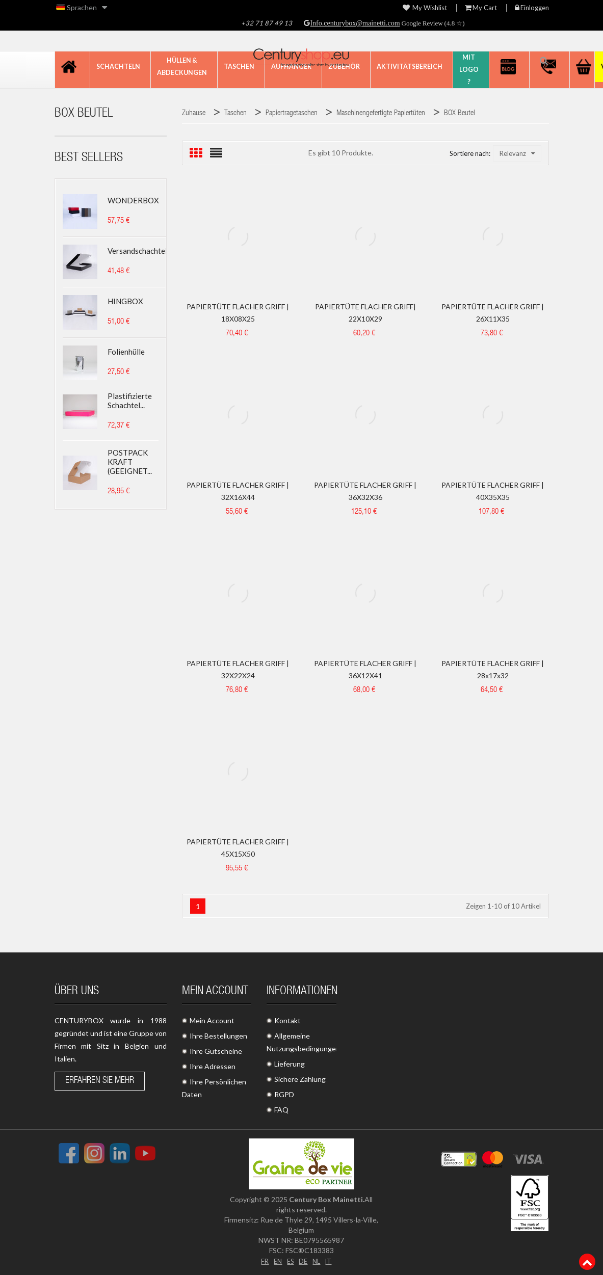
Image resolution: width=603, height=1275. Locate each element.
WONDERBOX (133, 200)
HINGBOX (125, 301)
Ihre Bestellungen (218, 1035)
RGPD (284, 1094)
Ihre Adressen (212, 1066)
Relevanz (517, 153)
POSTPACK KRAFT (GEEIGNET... (130, 461)
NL (317, 1260)
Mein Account (212, 1020)
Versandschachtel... (140, 250)
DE (303, 1260)
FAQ (281, 1109)
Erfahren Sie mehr (99, 1080)
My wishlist (425, 8)
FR (262, 1260)
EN (275, 1260)
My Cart (481, 8)
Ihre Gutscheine (216, 1051)
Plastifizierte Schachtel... (130, 400)
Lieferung (289, 1063)
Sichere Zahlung (300, 1079)
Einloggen (532, 8)
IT (330, 1260)
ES (289, 1260)
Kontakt (287, 1020)
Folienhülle (126, 351)
